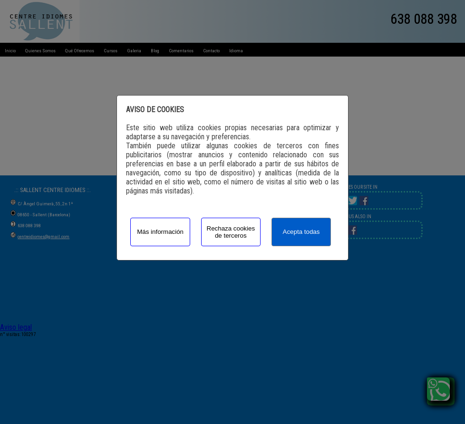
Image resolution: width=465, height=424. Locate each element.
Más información (160, 231)
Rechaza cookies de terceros (231, 232)
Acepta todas (301, 231)
